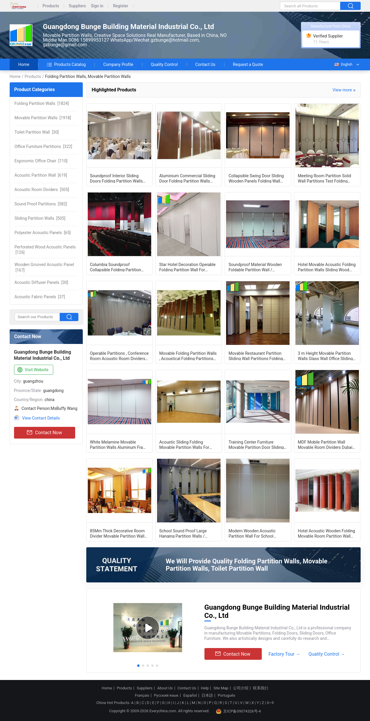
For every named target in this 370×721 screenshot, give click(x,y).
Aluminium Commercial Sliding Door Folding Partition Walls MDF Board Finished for (187, 178)
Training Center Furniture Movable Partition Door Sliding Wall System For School (256, 444)
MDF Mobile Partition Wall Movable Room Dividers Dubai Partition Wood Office (325, 444)
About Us (165, 688)
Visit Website (32, 370)
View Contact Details (41, 418)
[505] (42, 189)
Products (51, 6)
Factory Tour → (284, 654)
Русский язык (166, 695)
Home (24, 64)
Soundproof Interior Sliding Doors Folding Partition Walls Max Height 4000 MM (116, 178)
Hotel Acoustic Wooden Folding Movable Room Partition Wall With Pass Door (326, 533)
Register (120, 6)
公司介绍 (240, 688)
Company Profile (118, 64)
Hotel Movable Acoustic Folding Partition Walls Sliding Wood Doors (326, 267)
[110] (41, 160)
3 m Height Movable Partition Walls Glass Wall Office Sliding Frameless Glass (325, 355)
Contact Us (205, 64)
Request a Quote (248, 64)
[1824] (42, 103)
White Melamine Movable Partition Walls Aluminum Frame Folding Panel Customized (119, 444)
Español (190, 695)
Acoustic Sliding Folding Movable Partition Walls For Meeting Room (184, 444)
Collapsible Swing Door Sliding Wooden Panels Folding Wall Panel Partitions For (256, 178)
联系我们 (260, 688)
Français (142, 695)
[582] (41, 204)
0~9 (270, 702)
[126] (45, 250)
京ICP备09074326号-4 (238, 711)
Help (205, 688)
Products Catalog (66, 64)
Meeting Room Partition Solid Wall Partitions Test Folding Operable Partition (324, 178)
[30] (37, 132)
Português (226, 695)
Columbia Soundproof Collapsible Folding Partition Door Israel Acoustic (115, 267)
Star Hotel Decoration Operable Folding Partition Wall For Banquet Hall (187, 267)
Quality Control (164, 64)
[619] (41, 175)
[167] (44, 267)
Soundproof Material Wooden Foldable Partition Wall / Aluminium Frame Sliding (255, 267)
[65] (43, 232)
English (343, 64)
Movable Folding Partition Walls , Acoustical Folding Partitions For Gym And (187, 355)
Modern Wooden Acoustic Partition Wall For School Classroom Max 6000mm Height (258, 533)
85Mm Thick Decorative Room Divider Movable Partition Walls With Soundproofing (118, 533)
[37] (40, 296)
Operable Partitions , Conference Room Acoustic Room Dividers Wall (119, 355)
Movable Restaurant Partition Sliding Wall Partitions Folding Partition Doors (255, 355)
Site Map (221, 688)
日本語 (207, 695)
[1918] (43, 117)
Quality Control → (327, 654)
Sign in (97, 6)
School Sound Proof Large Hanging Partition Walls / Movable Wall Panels (182, 533)
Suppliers (77, 6)
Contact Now (44, 433)
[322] (43, 146)
